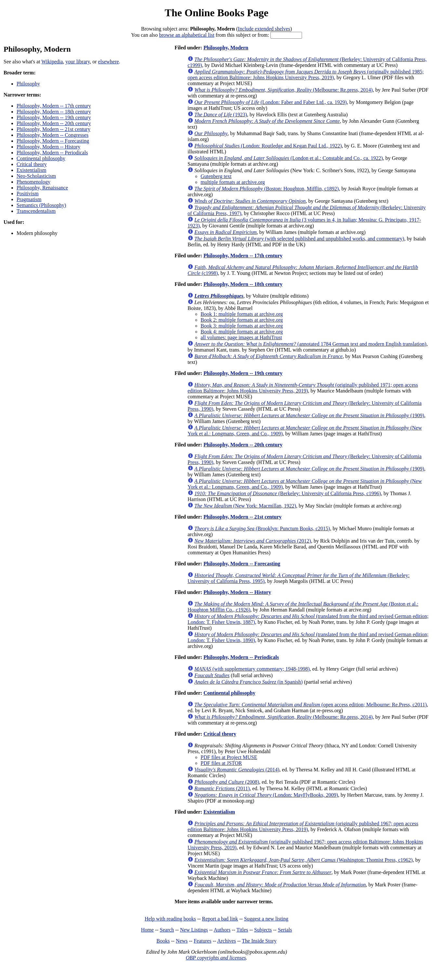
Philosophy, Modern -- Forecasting (53, 141)
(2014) (236, 769)
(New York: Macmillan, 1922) (245, 506)
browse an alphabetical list (186, 35)
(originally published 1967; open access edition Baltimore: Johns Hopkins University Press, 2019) (303, 826)
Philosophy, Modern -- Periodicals (52, 152)
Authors (222, 930)
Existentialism (31, 170)
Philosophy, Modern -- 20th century (54, 123)
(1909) (309, 415)
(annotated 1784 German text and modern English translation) (310, 344)
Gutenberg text (216, 176)
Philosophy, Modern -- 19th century (54, 117)
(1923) (220, 114)
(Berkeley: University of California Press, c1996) (287, 493)
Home (147, 930)
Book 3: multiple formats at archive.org (242, 325)
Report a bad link (220, 918)
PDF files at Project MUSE (229, 757)
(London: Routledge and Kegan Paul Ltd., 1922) (268, 145)
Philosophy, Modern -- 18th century (54, 111)
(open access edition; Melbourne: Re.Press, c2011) (310, 704)
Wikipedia (52, 61)
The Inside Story (259, 941)
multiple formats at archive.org (233, 182)
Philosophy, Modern (225, 47)
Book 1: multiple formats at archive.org (242, 314)
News (182, 941)
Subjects (263, 930)
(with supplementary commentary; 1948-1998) (252, 669)
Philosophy (28, 83)
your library (77, 61)
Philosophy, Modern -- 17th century (54, 106)
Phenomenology (33, 182)
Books (163, 941)
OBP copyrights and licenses (216, 957)
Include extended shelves (264, 29)
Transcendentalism (36, 211)
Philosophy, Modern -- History (48, 146)
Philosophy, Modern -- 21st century (53, 129)
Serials (285, 930)
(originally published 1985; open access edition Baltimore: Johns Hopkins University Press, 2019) (306, 74)
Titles (242, 930)
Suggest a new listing (266, 918)
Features (202, 941)
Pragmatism (29, 199)
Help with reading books (170, 918)
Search (167, 930)
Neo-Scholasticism (36, 176)
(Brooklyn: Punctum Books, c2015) (262, 528)
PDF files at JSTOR (221, 763)
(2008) (226, 782)
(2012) (252, 541)
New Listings (194, 930)
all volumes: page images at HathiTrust (241, 337)
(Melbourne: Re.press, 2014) (283, 90)
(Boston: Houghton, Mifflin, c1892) (266, 188)
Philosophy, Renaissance (42, 187)
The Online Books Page (216, 13)
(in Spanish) (248, 682)
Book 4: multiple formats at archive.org (242, 331)
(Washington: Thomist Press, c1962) (303, 860)
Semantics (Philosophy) (41, 205)
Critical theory (32, 164)
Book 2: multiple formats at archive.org (242, 320)
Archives (226, 941)
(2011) (222, 788)
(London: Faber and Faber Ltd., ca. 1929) (270, 102)
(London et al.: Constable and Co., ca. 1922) (288, 158)
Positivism (28, 193)
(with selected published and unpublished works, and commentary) (299, 238)
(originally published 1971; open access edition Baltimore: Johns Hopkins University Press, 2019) (303, 387)
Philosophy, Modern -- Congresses (52, 135)
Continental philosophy (41, 158)
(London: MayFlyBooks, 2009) (266, 795)
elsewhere (108, 61)
